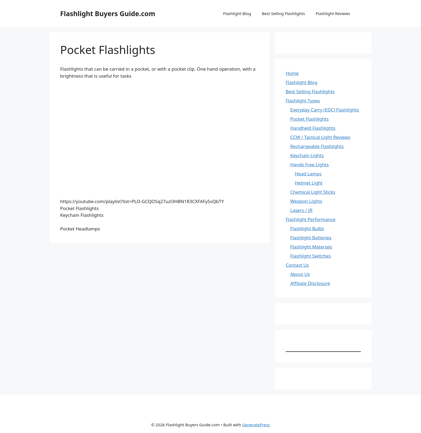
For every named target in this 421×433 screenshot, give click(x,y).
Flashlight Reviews (333, 13)
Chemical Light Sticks (312, 192)
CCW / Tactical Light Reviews (320, 137)
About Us (300, 274)
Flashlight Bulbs (307, 228)
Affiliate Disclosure (310, 283)
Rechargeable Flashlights (317, 146)
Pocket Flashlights (309, 119)
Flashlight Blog (237, 13)
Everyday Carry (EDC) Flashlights (324, 110)
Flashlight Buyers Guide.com (107, 13)
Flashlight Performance (310, 219)
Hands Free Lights (309, 164)
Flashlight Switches (310, 256)
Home (292, 73)
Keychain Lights (307, 155)
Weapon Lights (306, 201)
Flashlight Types (303, 101)
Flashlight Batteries (310, 237)
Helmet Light (308, 183)
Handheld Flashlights (312, 128)
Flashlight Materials (311, 247)
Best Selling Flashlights (283, 13)
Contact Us (297, 265)
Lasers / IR (301, 210)
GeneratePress (256, 424)
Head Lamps (308, 174)
